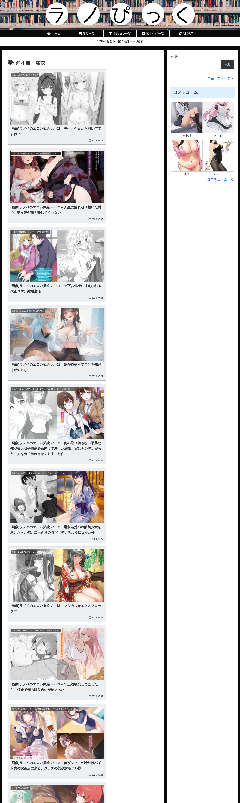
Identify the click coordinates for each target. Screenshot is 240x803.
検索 (174, 57)
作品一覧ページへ (220, 78)
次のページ (83, 772)
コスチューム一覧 (220, 179)
